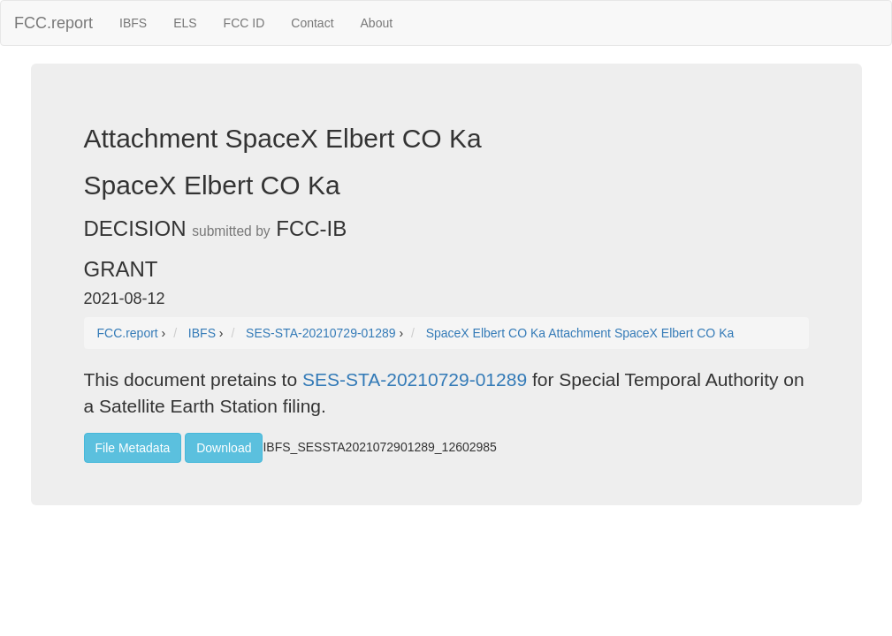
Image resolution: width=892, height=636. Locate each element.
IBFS (133, 23)
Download (223, 448)
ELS (184, 23)
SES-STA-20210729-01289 (414, 379)
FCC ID (244, 23)
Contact (312, 23)
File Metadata (133, 448)
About (377, 23)
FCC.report (53, 23)
